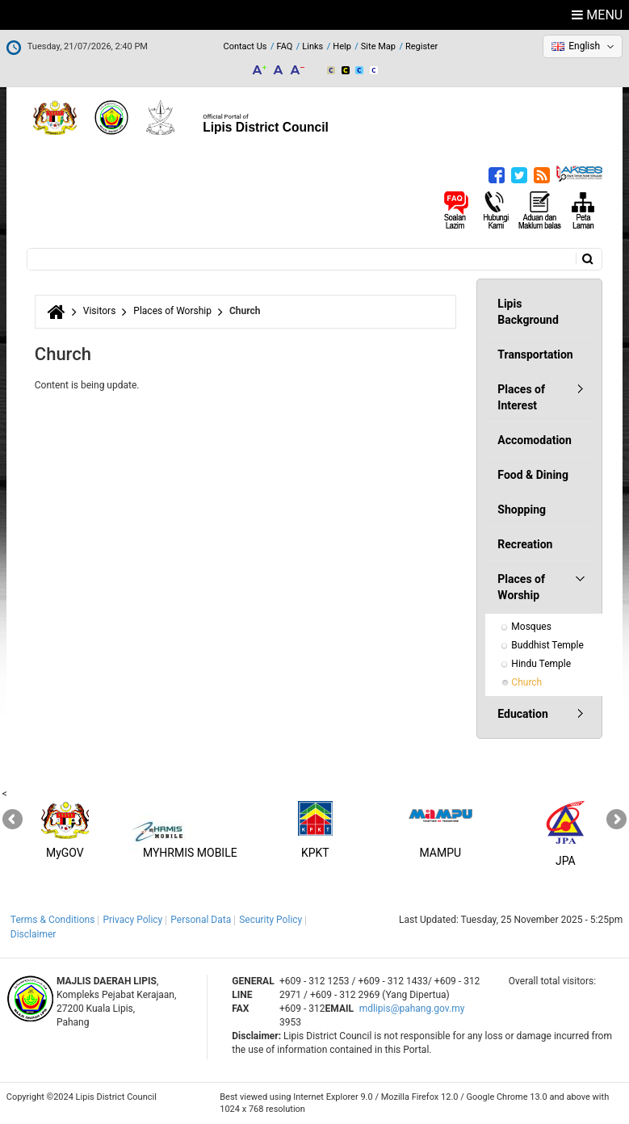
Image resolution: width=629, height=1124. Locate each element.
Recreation (524, 544)
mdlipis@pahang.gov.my (412, 1008)
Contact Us (244, 46)
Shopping (521, 509)
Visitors (99, 311)
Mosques (531, 626)
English (584, 46)
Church (526, 682)
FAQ (284, 46)
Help (342, 46)
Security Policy (270, 919)
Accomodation (534, 440)
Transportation (534, 354)
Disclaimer (33, 934)
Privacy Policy (132, 919)
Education (522, 713)
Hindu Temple (541, 663)
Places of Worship (172, 311)
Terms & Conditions (52, 919)
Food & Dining (532, 474)
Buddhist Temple (547, 645)
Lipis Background (527, 311)
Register (421, 46)
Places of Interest (521, 397)
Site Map (378, 46)
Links (312, 46)
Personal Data (200, 919)
